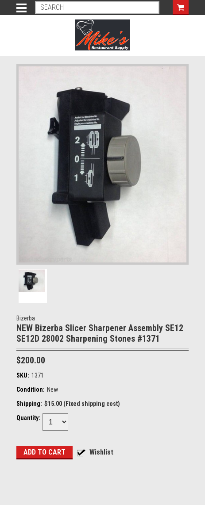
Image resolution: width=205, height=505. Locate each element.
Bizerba (25, 318)
